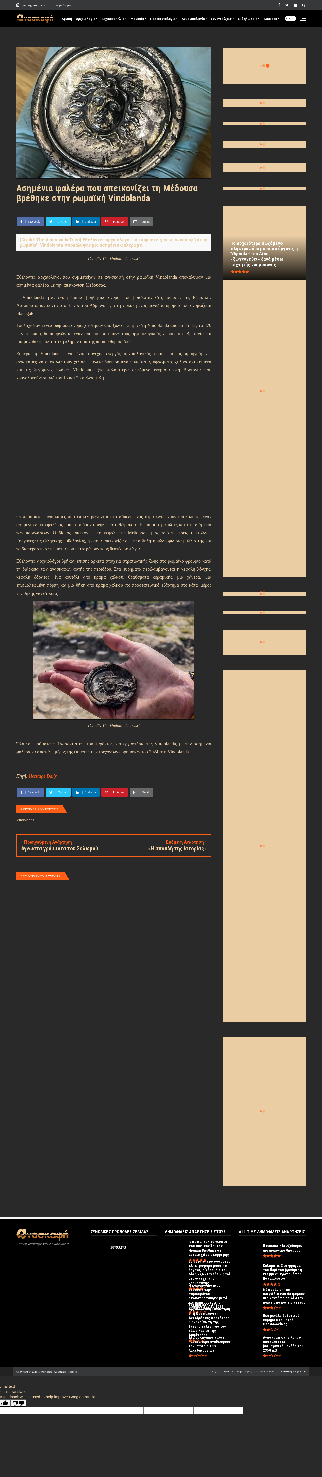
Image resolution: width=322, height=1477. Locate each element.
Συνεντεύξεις (221, 19)
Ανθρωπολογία (193, 19)
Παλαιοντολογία (162, 19)
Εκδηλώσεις (247, 19)
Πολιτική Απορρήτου (293, 1371)
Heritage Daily (43, 776)
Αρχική (67, 19)
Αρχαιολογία (85, 19)
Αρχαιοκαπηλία (112, 19)
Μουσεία (137, 19)
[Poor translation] (18, 1403)
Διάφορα (270, 19)
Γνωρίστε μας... (64, 5)
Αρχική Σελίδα (220, 1371)
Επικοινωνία (267, 1371)
